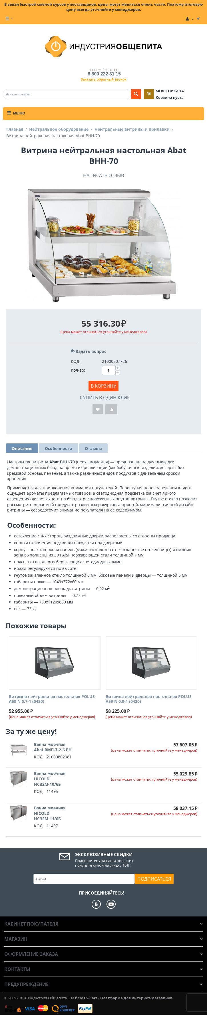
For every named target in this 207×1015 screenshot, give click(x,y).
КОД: (76, 361)
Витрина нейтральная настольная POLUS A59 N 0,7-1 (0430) (52, 699)
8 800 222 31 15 (104, 73)
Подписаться (154, 879)
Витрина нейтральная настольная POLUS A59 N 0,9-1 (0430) (149, 699)
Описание (22, 448)
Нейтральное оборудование (59, 129)
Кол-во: (78, 370)
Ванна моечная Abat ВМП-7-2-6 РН (53, 747)
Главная (14, 129)
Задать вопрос (88, 351)
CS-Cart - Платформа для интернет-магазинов (128, 997)
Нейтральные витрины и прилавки (132, 129)
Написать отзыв (103, 175)
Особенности (58, 448)
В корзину (103, 386)
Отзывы (93, 448)
